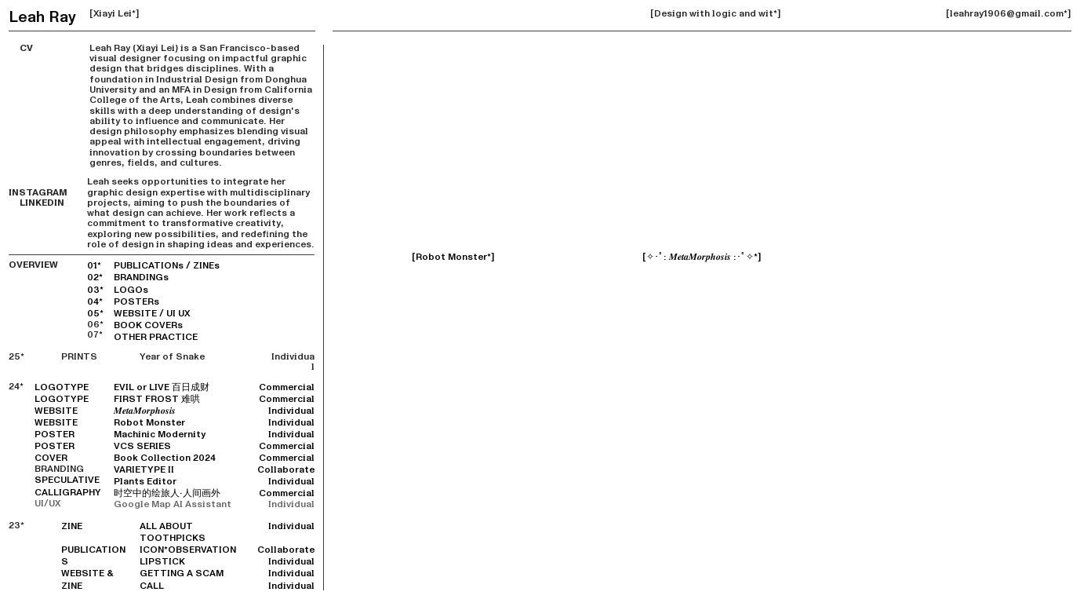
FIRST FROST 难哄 (157, 399)
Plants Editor (145, 481)
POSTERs (136, 302)
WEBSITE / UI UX (152, 313)
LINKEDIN (37, 203)
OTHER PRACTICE (156, 337)
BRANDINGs (141, 277)
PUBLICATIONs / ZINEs (167, 265)
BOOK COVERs (148, 325)
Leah (27, 16)
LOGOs (131, 290)
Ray (62, 16)
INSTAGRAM (38, 187)
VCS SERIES (142, 446)
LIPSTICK (162, 561)
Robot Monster (149, 422)
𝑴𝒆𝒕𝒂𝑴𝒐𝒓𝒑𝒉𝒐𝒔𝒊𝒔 (145, 411)
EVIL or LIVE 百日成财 (161, 387)
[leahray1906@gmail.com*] (1008, 13)
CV (21, 48)
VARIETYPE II (144, 470)
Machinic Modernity (159, 434)
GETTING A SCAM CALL (182, 579)
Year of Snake (172, 356)
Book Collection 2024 (165, 458)
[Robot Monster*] (453, 257)
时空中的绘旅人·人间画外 (167, 493)
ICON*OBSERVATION (188, 550)
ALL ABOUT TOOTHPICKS (172, 532)
